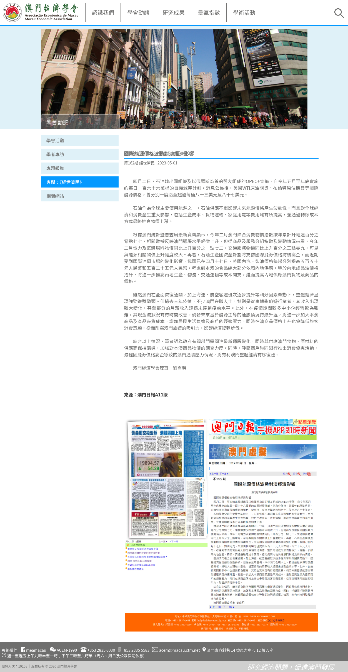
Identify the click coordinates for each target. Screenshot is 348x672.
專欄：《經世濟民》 (65, 182)
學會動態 (138, 12)
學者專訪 (55, 154)
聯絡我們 (9, 650)
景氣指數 (209, 12)
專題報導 (55, 168)
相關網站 (55, 196)
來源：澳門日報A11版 (146, 394)
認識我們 (103, 12)
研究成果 (173, 12)
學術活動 (244, 12)
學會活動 (55, 140)
